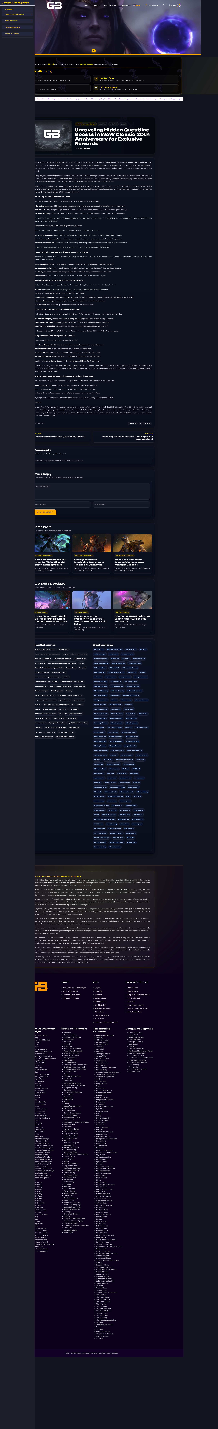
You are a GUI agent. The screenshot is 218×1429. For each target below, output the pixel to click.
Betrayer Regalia (104, 1058)
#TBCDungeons (159, 801)
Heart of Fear (103, 1120)
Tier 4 (133, 1327)
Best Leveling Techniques (77, 659)
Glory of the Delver (73, 1104)
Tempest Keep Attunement (141, 1292)
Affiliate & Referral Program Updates (81, 654)
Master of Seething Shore (75, 1166)
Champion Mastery (170, 1042)
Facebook (167, 423)
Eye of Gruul (135, 1109)
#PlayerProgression (148, 764)
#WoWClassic (173, 815)
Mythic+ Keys (71, 1205)
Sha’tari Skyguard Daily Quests (142, 1260)
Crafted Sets (135, 1081)
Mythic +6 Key (71, 1194)
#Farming (162, 704)
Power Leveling (71, 1207)
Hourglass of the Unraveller (141, 1139)
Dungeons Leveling (73, 1093)
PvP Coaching (103, 1182)
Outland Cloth (136, 1203)
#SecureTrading (177, 792)
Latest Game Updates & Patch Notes (104, 695)
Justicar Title (71, 1125)
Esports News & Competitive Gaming (81, 677)
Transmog (72, 727)
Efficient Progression (76, 672)
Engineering (70, 1097)
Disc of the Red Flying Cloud (108, 1085)
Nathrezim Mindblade (139, 1189)
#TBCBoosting (133, 801)
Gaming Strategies (75, 691)
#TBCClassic (146, 801)
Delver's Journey (72, 1081)
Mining (68, 1180)
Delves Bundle (71, 1086)
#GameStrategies (135, 718)
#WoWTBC (165, 838)
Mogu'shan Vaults (105, 1166)
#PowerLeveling (163, 764)
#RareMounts (173, 778)
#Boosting (160, 659)
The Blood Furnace (138, 1302)
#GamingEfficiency (135, 723)
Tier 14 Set (102, 1228)
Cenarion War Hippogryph (141, 1074)
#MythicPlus (142, 760)
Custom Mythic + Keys (74, 1077)
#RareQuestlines (145, 783)
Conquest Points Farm (74, 1070)
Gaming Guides (114, 686)
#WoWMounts (163, 828)
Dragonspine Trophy (138, 1090)
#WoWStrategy (152, 838)
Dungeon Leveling (105, 1088)
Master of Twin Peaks (74, 1173)
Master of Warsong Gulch (75, 1175)
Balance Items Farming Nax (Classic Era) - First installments (78, 1057)
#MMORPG (148, 755)
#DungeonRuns (150, 681)
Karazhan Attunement (139, 1150)
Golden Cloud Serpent (106, 1113)
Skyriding (69, 1219)
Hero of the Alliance (73, 1109)
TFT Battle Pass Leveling (172, 1062)
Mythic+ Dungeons (84, 709)
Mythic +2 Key (71, 1185)
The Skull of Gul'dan (138, 1311)
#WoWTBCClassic (135, 842)
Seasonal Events (74, 723)
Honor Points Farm (105, 1136)
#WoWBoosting (159, 815)
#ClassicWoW (149, 668)
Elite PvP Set (103, 1094)
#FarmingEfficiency (135, 709)
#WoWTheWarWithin (151, 842)
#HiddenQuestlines (150, 737)
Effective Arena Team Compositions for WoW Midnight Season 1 (164, 562)
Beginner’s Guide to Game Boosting (109, 654)
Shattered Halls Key (138, 1258)
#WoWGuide (159, 824)
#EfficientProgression (169, 691)
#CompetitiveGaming (164, 668)
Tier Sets (134, 1329)
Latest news (110, 5)
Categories (9, 9)
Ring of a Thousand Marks (140, 1240)
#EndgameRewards (135, 700)
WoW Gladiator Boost (74, 1249)
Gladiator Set (136, 1123)
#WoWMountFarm (149, 828)
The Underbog (136, 1318)
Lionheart (134, 1164)
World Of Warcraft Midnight (120, 124)
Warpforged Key (137, 1336)
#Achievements (165, 649)
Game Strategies (75, 686)
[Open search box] (164, 5)
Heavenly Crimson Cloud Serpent (110, 1122)
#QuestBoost (156, 773)
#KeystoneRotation (150, 741)
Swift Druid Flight (137, 1274)
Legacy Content (98, 700)
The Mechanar (136, 1306)
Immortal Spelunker (73, 1116)
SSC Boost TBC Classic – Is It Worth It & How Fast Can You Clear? (167, 619)
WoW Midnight (108, 727)
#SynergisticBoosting (149, 796)
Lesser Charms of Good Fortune (110, 1154)
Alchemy (69, 1038)
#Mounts (132, 760)
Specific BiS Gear (137, 1265)
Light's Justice (136, 1162)
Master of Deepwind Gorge (76, 1159)
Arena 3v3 (70, 1047)
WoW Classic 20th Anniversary (90, 727)
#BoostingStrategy (153, 663)
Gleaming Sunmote (73, 1102)
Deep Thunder (136, 1083)
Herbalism (70, 1106)
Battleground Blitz (72, 1061)
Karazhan (134, 1148)
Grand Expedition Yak (106, 1117)
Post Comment (79, 512)
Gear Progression (91, 691)
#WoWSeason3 (165, 833)
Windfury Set (103, 1232)
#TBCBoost (172, 796)
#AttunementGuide (135, 659)
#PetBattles (175, 760)
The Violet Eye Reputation (140, 1320)
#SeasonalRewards (161, 792)
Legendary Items (113, 700)
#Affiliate (177, 649)
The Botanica (136, 1304)
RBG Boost (102, 1186)
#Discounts (132, 677)
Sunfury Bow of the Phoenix (141, 1269)
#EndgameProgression (165, 695)
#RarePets (132, 783)
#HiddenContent (134, 737)
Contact (125, 5)
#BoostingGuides (173, 659)
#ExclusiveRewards (175, 700)
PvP (95, 714)
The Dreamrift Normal (74, 1235)
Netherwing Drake (138, 1194)
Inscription (70, 1120)
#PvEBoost (160, 769)
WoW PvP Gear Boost (74, 1251)
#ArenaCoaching (162, 654)
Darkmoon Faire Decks (107, 1083)
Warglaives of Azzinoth (139, 1334)
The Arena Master (105, 1223)
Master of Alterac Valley (75, 1152)
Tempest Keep (136, 1290)
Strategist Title (71, 1224)
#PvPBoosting (133, 773)
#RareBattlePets (160, 778)
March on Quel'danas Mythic (76, 1148)
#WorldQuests (173, 810)
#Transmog (146, 810)
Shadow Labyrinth (137, 1256)
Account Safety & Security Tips (79, 649)
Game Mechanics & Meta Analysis (80, 681)
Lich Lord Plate (103, 1156)
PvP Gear (101, 1184)
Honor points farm (73, 1113)
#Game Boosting (134, 847)
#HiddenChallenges (163, 732)
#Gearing (163, 727)
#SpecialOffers (134, 796)
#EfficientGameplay (135, 691)
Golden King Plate (105, 1115)
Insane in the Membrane (75, 1118)
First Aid (101, 1101)
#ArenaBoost (147, 654)
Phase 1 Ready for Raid (139, 1205)
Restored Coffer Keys (74, 1214)
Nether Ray (135, 1191)
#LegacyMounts (164, 746)
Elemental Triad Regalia (107, 1092)
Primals (133, 1219)
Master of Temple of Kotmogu (77, 1171)
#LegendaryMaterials (169, 750)
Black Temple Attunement (141, 1067)
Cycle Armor (103, 1078)
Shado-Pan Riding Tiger (107, 1205)
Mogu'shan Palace (105, 1163)
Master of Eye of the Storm (76, 1162)
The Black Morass (137, 1297)
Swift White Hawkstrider (140, 1281)
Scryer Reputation (138, 1242)
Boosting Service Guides (97, 659)
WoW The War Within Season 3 (79, 732)
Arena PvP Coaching (73, 1049)
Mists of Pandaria (108, 1028)
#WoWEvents (133, 824)
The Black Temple (137, 1299)
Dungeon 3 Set (136, 1095)
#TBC (163, 796)
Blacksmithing (71, 1065)
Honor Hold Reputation (139, 1132)
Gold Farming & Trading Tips (79, 695)
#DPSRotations (145, 677)
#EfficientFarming (167, 686)
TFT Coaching (168, 1065)
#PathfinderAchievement (158, 760)
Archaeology (103, 1039)
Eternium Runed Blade (139, 1106)
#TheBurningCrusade (136, 805)
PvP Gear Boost (136, 1230)
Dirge (133, 1086)
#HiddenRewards (166, 737)
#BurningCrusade (169, 663)
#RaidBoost (168, 773)
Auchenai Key (136, 1061)
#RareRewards (159, 783)
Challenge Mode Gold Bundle (109, 1067)
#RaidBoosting (134, 778)
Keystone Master (72, 1132)
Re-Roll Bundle (103, 1191)
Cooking (69, 1072)
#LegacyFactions (149, 746)
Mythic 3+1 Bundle (72, 1203)
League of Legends (12, 33)
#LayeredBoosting (167, 741)
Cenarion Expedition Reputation (143, 1072)
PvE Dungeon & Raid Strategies (79, 714)
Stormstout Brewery (106, 1214)
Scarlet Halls (103, 1196)
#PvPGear (145, 773)
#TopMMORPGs (165, 805)
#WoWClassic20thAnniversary (139, 819)
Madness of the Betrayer (140, 1168)
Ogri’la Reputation (137, 1198)
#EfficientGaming (152, 691)
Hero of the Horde (73, 1111)
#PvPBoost (170, 769)
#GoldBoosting (134, 732)
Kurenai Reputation (138, 1157)
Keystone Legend (72, 1129)
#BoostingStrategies (136, 663)
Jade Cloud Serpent (105, 1143)
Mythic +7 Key (71, 1196)
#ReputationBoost (135, 787)
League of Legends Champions (79, 700)
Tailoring (69, 1226)
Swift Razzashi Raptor (139, 1279)
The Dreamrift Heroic (74, 1230)
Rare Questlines (93, 718)
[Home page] (54, 5)
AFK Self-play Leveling (74, 1035)
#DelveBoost (166, 672)
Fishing (68, 1100)
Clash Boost (167, 1044)
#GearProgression (176, 727)
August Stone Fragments (107, 1051)
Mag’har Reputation (138, 1173)
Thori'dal (134, 1322)
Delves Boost (71, 1083)
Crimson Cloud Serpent (107, 1076)
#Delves (177, 672)
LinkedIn (182, 423)
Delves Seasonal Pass (74, 1088)
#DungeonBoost (159, 677)
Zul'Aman (134, 1338)
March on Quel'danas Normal (77, 1150)
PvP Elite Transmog (73, 1210)
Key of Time (135, 1155)
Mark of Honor (136, 1178)
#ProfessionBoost (135, 769)
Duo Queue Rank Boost (171, 1053)
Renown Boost (71, 1212)
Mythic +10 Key (71, 1182)
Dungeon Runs (105, 668)
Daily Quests (103, 1081)
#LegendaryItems (152, 750)
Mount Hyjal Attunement (140, 1185)
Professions (108, 709)
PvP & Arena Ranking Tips (107, 714)
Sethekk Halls (136, 1249)
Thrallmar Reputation (139, 1325)
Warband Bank (71, 1247)
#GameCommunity (135, 714)
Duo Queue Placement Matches (175, 1051)
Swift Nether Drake (138, 1276)
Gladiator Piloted (137, 1120)
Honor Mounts (136, 1134)
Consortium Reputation (139, 1077)
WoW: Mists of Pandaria (101, 732)
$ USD (137, 5)
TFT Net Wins (168, 1067)
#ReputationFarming (152, 787)
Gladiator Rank (104, 1111)
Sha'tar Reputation (138, 1251)
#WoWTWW (166, 842)
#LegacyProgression (136, 750)
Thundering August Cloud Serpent (111, 1225)
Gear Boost (102, 1108)
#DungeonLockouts (175, 677)
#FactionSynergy (150, 704)
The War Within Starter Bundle (77, 1244)
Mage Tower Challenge (74, 1139)
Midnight (114, 704)
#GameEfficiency (151, 714)
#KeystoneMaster (135, 741)
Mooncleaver (136, 1182)
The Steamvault (137, 1315)
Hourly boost (135, 1141)
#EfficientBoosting (151, 686)
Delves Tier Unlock (73, 1090)
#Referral (171, 783)
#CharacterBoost (135, 668)
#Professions (148, 769)
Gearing (103, 691)
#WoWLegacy (171, 824)
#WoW (131, 815)
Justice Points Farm (105, 1147)
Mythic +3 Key (71, 1187)
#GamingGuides (151, 723)
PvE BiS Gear (103, 1179)
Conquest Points (104, 1072)
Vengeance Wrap (137, 1331)
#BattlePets (149, 659)
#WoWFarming (146, 824)
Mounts (71, 709)
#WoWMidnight (134, 828)
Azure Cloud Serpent (106, 1053)
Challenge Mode (104, 1062)
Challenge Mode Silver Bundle (109, 1069)
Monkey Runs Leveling (106, 1168)
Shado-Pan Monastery (106, 1202)
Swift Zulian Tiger (137, 1283)
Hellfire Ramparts (137, 1127)
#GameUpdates (165, 718)
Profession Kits (136, 1221)
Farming (100, 677)
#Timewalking (152, 805)
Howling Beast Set (105, 1138)
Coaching (166, 1046)
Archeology (70, 1042)
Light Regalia (103, 1159)
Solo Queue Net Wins (171, 1055)
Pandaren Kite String (106, 1170)
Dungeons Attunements (140, 1100)
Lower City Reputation (139, 1166)
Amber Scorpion (104, 1035)
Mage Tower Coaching (74, 1141)
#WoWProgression (150, 833)
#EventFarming (160, 700)
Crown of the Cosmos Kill (75, 1074)
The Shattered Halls (138, 1309)
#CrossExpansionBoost (151, 672)
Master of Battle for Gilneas (76, 1157)
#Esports (149, 700)
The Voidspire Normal (74, 1242)
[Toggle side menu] (179, 5)
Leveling (72, 704)
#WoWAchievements (144, 815)
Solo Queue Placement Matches (175, 1058)
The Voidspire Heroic (74, 1237)
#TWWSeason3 (159, 810)
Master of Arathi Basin (74, 1155)
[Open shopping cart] (172, 5)
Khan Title (69, 1134)
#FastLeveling (163, 709)
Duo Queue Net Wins (170, 1049)
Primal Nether (136, 1217)
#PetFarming (133, 764)
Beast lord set (136, 1065)
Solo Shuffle (70, 1221)
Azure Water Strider (105, 1055)
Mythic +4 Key (71, 1189)
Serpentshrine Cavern (139, 1244)
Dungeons (117, 668)
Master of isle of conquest (75, 1164)
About (97, 5)
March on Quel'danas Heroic (76, 1145)
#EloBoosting (149, 695)
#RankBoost (146, 778)
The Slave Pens (136, 1313)
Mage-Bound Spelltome (75, 1143)
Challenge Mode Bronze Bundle (110, 1065)
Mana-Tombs (136, 1175)
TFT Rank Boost (169, 1072)
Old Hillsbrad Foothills (139, 1201)
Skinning (69, 1217)
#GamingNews (134, 727)
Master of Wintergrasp (74, 1178)
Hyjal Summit (135, 1143)
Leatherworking (72, 1136)
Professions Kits (104, 1177)
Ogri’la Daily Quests (138, 1196)
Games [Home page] (87, 5)
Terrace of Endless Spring (108, 1221)
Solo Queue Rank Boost (171, 1060)
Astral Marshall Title (73, 1054)
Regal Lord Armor (105, 1193)
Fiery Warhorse (136, 1111)
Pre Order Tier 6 (137, 1212)
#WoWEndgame (172, 819)
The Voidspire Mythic (74, 1240)
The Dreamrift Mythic (74, 1233)
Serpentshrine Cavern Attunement (144, 1247)
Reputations (106, 718)
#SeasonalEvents (145, 792)
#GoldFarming (147, 732)
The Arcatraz (136, 1295)
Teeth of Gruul (136, 1288)
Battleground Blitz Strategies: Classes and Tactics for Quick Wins (124, 562)
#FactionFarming (135, 704)
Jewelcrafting (71, 1123)
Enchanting (70, 1095)
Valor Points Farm (105, 1230)
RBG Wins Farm (104, 1189)
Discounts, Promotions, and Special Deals (83, 668)
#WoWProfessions (135, 833)
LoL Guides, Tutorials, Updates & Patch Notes (93, 704)
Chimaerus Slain (72, 1067)
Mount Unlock (136, 1187)
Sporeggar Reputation (139, 1267)
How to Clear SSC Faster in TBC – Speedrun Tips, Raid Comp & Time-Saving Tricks (84, 619)
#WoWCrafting (158, 819)
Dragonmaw (135, 1088)
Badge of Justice (137, 1063)
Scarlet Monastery (105, 1198)
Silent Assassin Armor (106, 1209)
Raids (83, 718)
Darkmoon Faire (72, 1079)
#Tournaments (134, 810)
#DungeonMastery (135, 681)
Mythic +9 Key (71, 1201)
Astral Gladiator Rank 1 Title (76, 1051)
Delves (116, 663)
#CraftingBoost (134, 672)
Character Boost (114, 659)
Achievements (98, 649)
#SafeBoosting (168, 787)
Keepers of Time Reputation (141, 1152)
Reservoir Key (136, 1237)
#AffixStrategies (134, 654)
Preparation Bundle (105, 1175)
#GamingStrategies (149, 727)
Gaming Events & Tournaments (94, 686)
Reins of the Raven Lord (139, 1235)
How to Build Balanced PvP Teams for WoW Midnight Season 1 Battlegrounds (84, 562)
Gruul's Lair (135, 1125)
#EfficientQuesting (135, 695)
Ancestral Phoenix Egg (106, 1037)
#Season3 (132, 792)
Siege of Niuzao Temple (107, 1207)
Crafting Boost (74, 663)
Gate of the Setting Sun (107, 1106)
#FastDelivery (150, 709)
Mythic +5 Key (71, 1191)
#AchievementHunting (149, 649)
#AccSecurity (133, 649)
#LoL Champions (149, 847)
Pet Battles (97, 709)
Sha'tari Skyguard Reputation (142, 1253)
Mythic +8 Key (71, 1198)
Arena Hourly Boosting (106, 1049)
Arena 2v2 (70, 1044)
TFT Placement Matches (172, 1069)
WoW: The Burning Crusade (78, 737)
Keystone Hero (71, 1127)
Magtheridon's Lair (138, 1171)
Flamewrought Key (138, 1118)
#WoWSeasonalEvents (136, 838)
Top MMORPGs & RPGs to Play (112, 723)
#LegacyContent (134, 746)
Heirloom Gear (103, 1124)
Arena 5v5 (102, 1046)
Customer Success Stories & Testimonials (97, 663)
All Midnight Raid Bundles (75, 1040)
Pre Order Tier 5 (137, 1210)
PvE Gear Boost (136, 1226)
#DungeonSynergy (135, 686)
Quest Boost (73, 718)
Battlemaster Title (73, 1063)
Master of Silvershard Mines (76, 1168)
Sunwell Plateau (137, 1272)
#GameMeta (165, 714)
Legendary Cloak (104, 1152)
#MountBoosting (161, 755)
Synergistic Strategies (91, 723)
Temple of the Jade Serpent (109, 1218)
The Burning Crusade (75, 612)
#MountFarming (176, 755)
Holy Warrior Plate (105, 1134)
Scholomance (103, 1200)
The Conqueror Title (73, 1228)
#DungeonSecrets (165, 681)
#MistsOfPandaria (135, 755)
